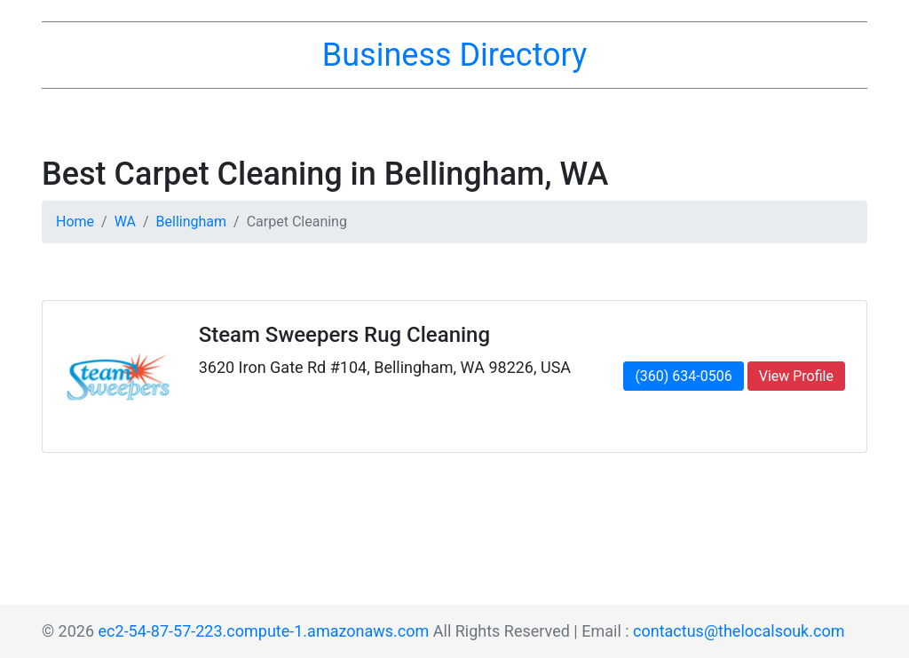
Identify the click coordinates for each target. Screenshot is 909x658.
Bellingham (191, 221)
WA (125, 221)
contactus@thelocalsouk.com (738, 631)
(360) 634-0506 (683, 376)
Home (75, 221)
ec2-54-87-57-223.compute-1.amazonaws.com (264, 631)
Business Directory (454, 55)
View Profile (796, 376)
